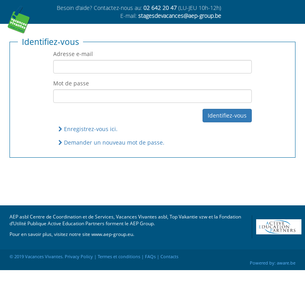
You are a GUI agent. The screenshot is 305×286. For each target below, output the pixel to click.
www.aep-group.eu (112, 234)
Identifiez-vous (227, 115)
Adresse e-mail (73, 54)
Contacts (169, 256)
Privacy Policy (79, 256)
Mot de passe (71, 83)
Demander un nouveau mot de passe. (111, 142)
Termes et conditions (119, 256)
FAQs (150, 256)
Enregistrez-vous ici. (88, 129)
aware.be (286, 263)
